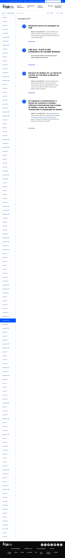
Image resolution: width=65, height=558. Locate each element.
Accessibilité (31, 1)
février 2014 (5, 414)
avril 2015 (5, 391)
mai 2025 (5, 57)
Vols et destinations (15, 548)
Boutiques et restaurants (58, 6)
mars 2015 (5, 395)
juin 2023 (5, 123)
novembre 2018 (6, 289)
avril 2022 (5, 163)
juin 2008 (5, 513)
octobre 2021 (6, 179)
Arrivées (50, 13)
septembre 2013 (6, 418)
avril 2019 (5, 269)
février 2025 (5, 68)
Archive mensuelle (10, 13)
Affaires (20, 1)
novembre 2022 (6, 139)
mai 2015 (5, 387)
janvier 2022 (5, 171)
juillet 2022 (5, 151)
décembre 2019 (6, 237)
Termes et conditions (48, 553)
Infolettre (56, 552)
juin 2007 (5, 532)
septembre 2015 (6, 375)
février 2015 (5, 399)
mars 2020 (5, 230)
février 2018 (5, 308)
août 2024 (5, 84)
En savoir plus (31, 41)
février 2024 (5, 104)
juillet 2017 (5, 332)
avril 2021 (5, 194)
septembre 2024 (6, 80)
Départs (60, 13)
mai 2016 (5, 355)
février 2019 (5, 277)
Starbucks (49, 33)
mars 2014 (5, 410)
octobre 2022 (6, 143)
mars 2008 (5, 521)
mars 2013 (5, 426)
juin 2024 (5, 92)
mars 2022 (5, 167)
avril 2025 (5, 60)
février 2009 (5, 505)
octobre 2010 (6, 473)
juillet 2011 (5, 454)
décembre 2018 (6, 285)
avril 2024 (5, 96)
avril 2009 (5, 497)
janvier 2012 (5, 450)
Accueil (3, 13)
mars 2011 (5, 462)
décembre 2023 (6, 112)
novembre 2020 (6, 210)
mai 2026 (5, 17)
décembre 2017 (6, 316)
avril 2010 (5, 481)
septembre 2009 (6, 489)
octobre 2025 (6, 41)
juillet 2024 (5, 88)
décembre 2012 (6, 434)
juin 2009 (5, 493)
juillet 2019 (5, 257)
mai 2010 (5, 477)
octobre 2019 (6, 245)
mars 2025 (5, 64)
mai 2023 (5, 127)
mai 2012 (5, 438)
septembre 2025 (6, 45)
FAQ (36, 1)
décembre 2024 (6, 76)
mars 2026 (5, 25)
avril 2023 (5, 131)
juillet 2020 (5, 218)
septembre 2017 (6, 328)
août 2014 (5, 407)
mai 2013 (5, 422)
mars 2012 (5, 442)
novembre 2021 (6, 175)
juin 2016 (5, 352)
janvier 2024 (5, 108)
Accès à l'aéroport (41, 548)
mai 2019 (5, 265)
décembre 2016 (6, 344)
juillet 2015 (5, 379)
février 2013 (5, 430)
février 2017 (5, 340)
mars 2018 (5, 304)
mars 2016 (5, 363)
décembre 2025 (6, 37)
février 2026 (5, 29)
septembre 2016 (6, 348)
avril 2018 (5, 300)
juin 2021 (5, 190)
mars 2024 (5, 100)
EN (62, 1)
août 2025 (5, 49)
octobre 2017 (6, 324)
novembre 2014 (6, 403)
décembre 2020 (6, 206)
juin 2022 (5, 155)
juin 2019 (5, 261)
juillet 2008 (5, 509)
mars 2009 (5, 501)
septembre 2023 (6, 116)
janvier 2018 (5, 312)
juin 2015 (5, 383)
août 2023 (5, 120)
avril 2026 (5, 21)
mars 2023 (5, 135)
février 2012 (5, 446)
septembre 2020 (6, 214)
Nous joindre (41, 1)
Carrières (25, 1)
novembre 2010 (6, 470)
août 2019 (5, 253)
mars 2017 (5, 336)
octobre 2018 (6, 293)
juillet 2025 (5, 53)
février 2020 (5, 234)
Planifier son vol (28, 548)
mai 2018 (5, 296)
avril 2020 (5, 226)
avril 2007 (5, 536)
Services (52, 548)
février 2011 (5, 466)
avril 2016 (5, 359)
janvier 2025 (5, 72)
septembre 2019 (6, 249)
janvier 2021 (5, 202)
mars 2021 (5, 198)
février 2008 (5, 525)
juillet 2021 (5, 186)
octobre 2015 (6, 371)
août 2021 (5, 182)
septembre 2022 (6, 147)
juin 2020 (5, 222)
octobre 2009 (6, 485)
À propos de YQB (13, 1)
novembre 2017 (6, 320)
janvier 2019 (5, 281)
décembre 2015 (6, 367)
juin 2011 (5, 458)
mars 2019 (5, 273)
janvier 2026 (5, 33)
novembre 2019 (6, 241)
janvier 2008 (5, 529)
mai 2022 (5, 159)
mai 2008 (5, 517)
